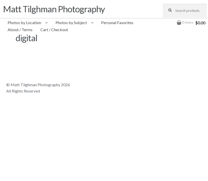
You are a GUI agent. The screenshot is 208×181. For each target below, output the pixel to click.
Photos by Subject (71, 22)
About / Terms (20, 29)
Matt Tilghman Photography (54, 9)
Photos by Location (24, 22)
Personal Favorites (117, 22)
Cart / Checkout (54, 29)
